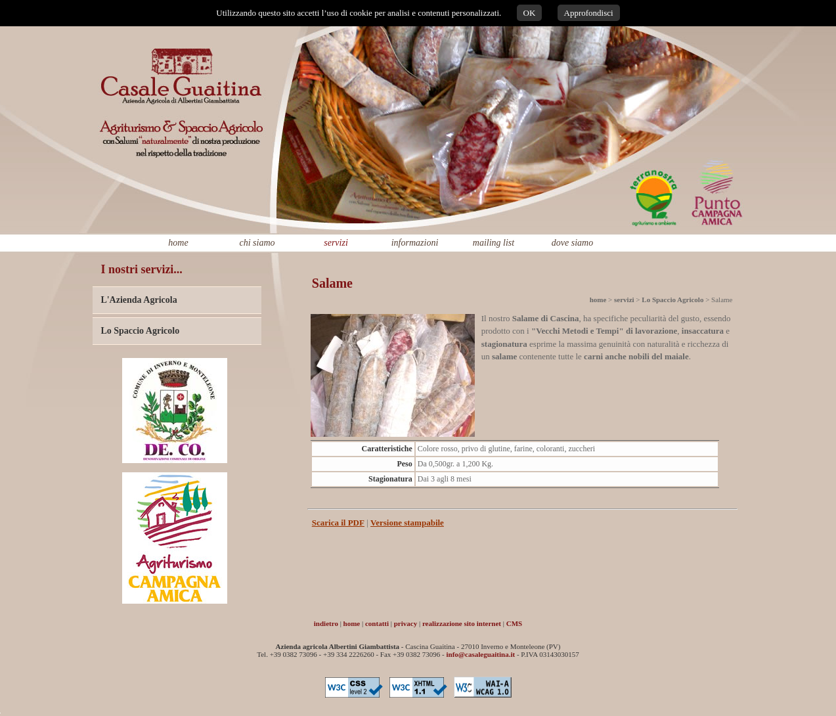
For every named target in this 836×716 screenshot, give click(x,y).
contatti (377, 623)
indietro (326, 623)
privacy (405, 623)
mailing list (493, 243)
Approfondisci (588, 13)
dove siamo (572, 243)
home (178, 243)
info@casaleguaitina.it (481, 654)
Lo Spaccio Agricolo (139, 331)
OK (529, 13)
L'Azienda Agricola (138, 300)
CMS (514, 623)
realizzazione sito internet (461, 623)
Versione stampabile (407, 522)
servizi (336, 243)
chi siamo (257, 243)
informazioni (415, 243)
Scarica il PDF (338, 522)
